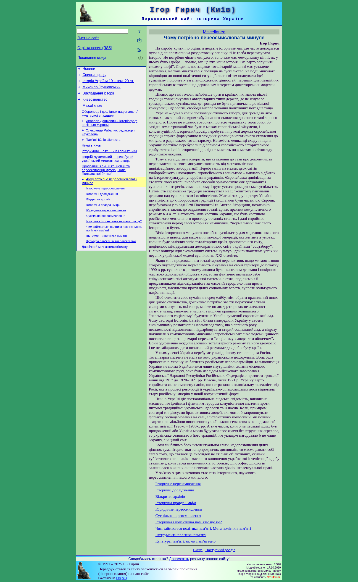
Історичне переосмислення (105, 200)
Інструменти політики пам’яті (106, 250)
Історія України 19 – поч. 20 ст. (108, 83)
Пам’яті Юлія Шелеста (103, 147)
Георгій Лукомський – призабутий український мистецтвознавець (107, 168)
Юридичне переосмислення (106, 223)
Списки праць (94, 76)
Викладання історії (98, 97)
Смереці (121, 578)
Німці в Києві (92, 153)
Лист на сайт (88, 38)
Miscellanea (92, 110)
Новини (88, 69)
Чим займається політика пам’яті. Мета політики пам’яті (203, 528)
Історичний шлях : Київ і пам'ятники (109, 160)
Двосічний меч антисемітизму (105, 263)
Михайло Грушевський (101, 90)
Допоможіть (179, 559)
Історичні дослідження (102, 205)
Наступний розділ (220, 550)
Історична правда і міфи (103, 217)
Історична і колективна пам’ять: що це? (114, 235)
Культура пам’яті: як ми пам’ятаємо (111, 256)
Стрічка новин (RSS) (94, 48)
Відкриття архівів (98, 211)
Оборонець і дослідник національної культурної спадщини (110, 119)
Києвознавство (94, 103)
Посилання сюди (91, 58)
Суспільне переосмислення (105, 229)
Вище (198, 550)
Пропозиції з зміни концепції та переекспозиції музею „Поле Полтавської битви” (106, 180)
